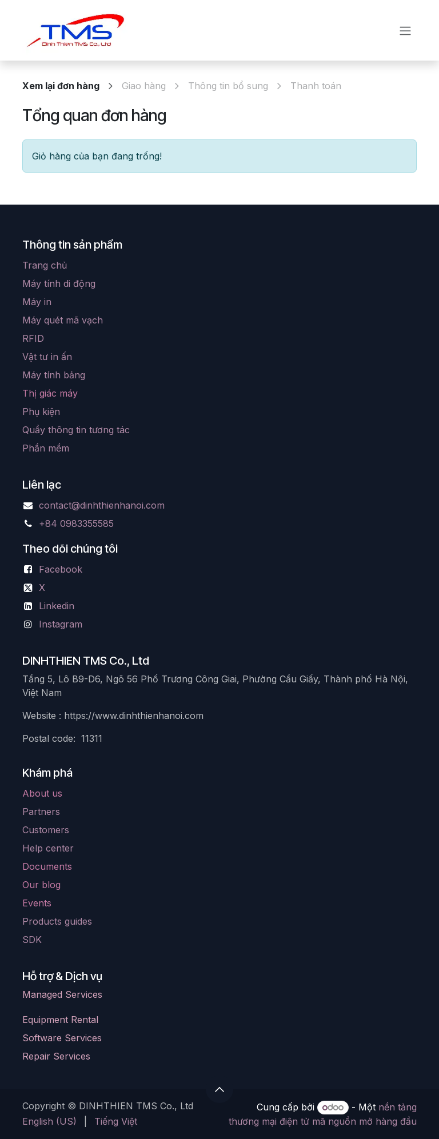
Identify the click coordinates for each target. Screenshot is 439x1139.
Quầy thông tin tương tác (76, 429)
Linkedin (56, 606)
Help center (48, 848)
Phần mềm (45, 448)
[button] (219, 1089)
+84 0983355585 (76, 523)
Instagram (60, 624)
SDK (32, 939)
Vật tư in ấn (47, 356)
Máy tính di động (58, 283)
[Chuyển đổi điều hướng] (405, 30)
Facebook (60, 569)
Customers (45, 830)
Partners (41, 811)
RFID (33, 338)
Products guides (57, 921)
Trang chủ (44, 265)
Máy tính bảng (53, 375)
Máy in (36, 301)
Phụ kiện (41, 411)
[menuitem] (49, 1121)
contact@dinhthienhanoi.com (102, 505)
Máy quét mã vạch (62, 320)
